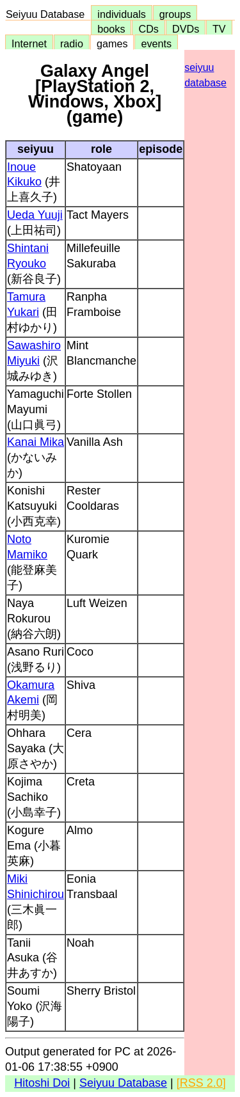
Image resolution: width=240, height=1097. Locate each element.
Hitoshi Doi (42, 1083)
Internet (29, 43)
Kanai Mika (35, 442)
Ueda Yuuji (35, 215)
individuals (122, 14)
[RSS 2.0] (201, 1083)
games (112, 43)
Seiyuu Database (48, 14)
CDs (148, 29)
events (156, 43)
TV (219, 29)
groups (175, 14)
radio (71, 43)
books (111, 29)
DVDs (185, 29)
